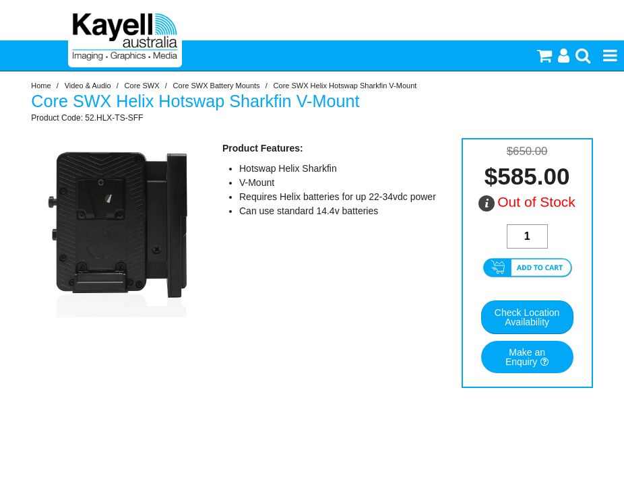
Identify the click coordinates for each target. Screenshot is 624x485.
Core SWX (142, 86)
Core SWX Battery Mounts (216, 86)
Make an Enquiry (525, 357)
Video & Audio (88, 86)
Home (41, 86)
